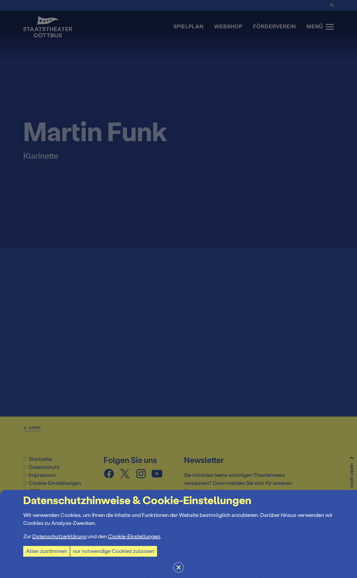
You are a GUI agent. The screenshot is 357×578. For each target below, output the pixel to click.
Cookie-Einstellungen (134, 536)
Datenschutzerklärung (59, 536)
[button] (178, 289)
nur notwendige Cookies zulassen (113, 551)
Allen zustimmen (46, 551)
